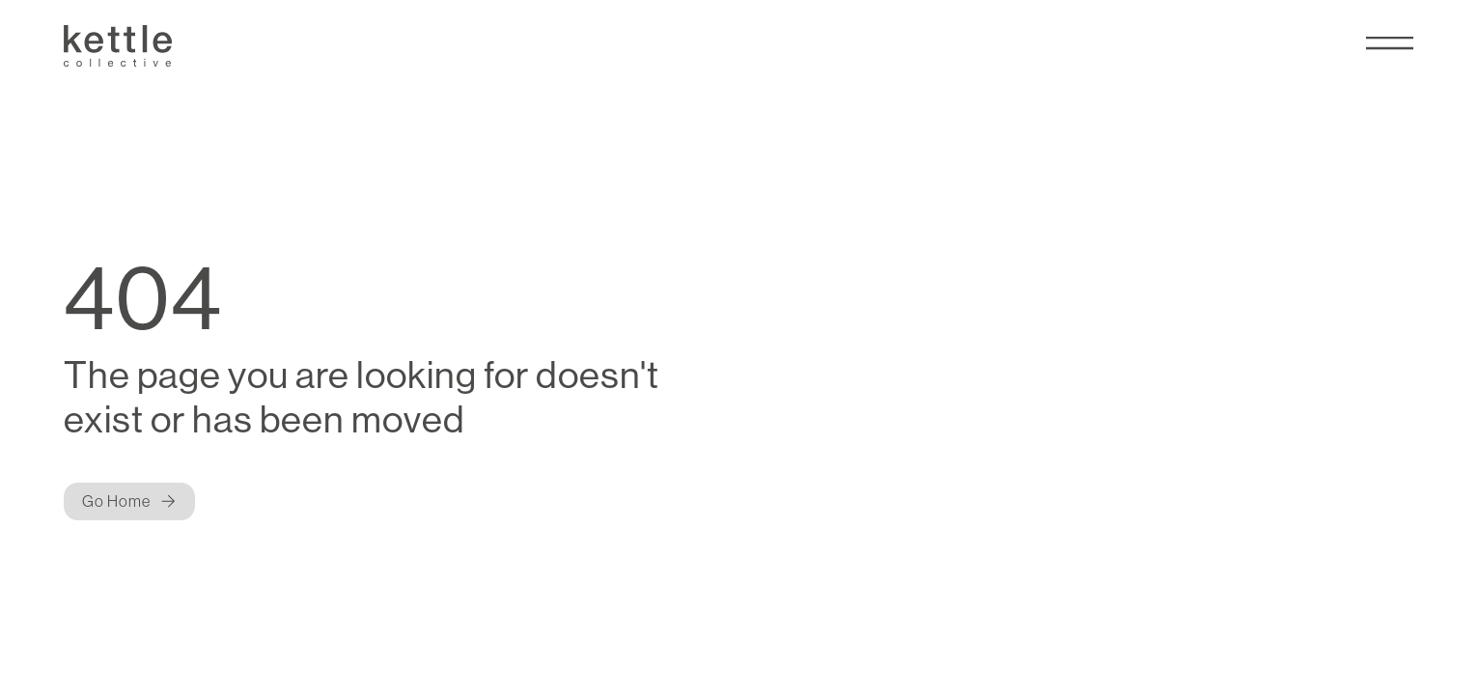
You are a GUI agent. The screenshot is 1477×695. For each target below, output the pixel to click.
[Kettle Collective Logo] (118, 46)
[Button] (130, 501)
